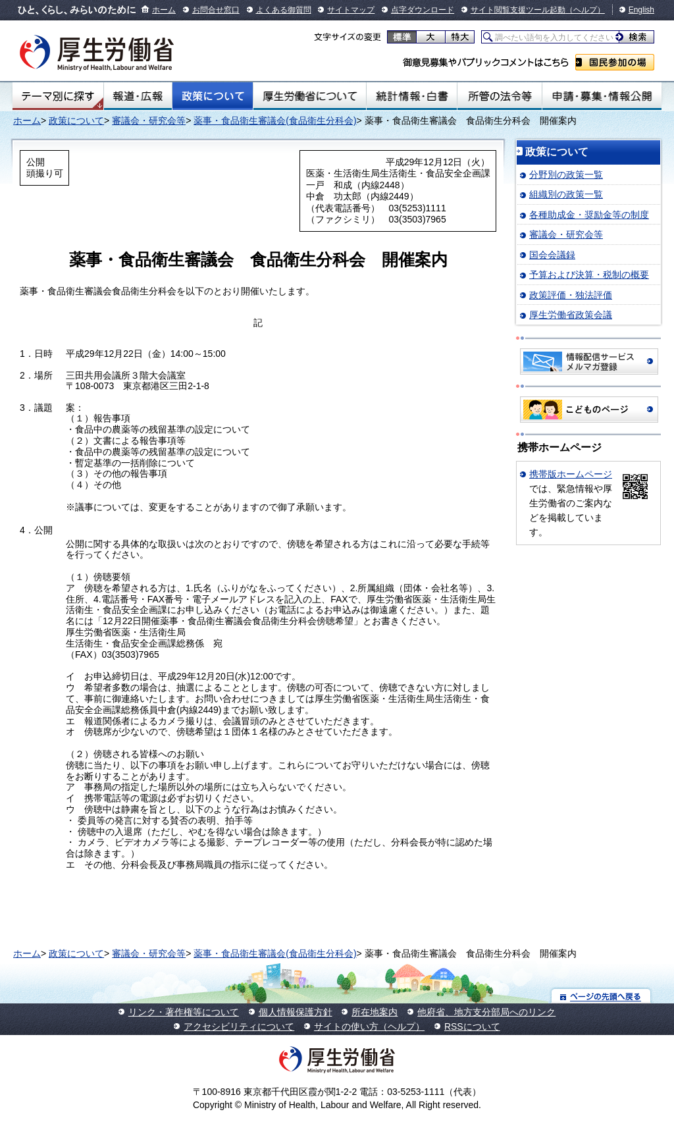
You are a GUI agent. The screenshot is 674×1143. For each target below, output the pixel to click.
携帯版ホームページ (570, 474)
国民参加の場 (614, 62)
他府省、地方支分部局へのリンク (486, 1012)
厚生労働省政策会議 (570, 314)
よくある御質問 (283, 9)
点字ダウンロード (422, 9)
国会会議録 (552, 255)
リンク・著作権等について (183, 1012)
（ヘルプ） (585, 9)
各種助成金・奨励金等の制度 (589, 214)
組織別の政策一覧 (566, 194)
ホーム (164, 9)
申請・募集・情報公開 (601, 96)
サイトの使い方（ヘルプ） (369, 1026)
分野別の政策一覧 (566, 174)
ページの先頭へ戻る (601, 996)
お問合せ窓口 (216, 9)
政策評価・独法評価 (570, 295)
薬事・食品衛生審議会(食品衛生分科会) (275, 120)
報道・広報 (138, 96)
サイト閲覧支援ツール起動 (518, 9)
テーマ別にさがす (58, 96)
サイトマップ (351, 9)
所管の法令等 (499, 96)
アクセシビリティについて (239, 1026)
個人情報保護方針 (295, 1012)
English (641, 9)
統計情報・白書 (412, 96)
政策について (212, 96)
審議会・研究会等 (149, 120)
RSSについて (472, 1026)
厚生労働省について (310, 96)
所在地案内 (374, 1012)
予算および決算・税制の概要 (589, 274)
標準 (402, 37)
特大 (460, 37)
